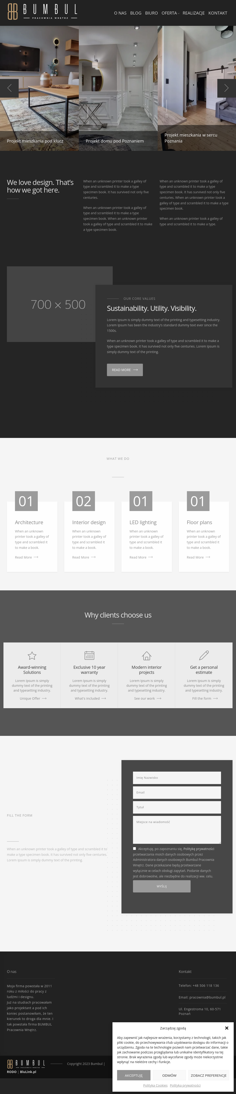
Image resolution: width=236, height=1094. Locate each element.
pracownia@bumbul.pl (207, 997)
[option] (39, 88)
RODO (12, 1072)
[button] (226, 1028)
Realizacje (194, 13)
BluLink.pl (28, 1072)
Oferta (169, 13)
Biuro (151, 13)
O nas (120, 13)
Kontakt (217, 13)
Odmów (169, 1075)
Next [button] (226, 88)
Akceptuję (134, 1075)
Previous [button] (9, 88)
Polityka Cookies (155, 1085)
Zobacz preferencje (209, 1075)
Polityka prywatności (185, 1085)
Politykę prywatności (198, 849)
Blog (136, 13)
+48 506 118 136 (206, 985)
